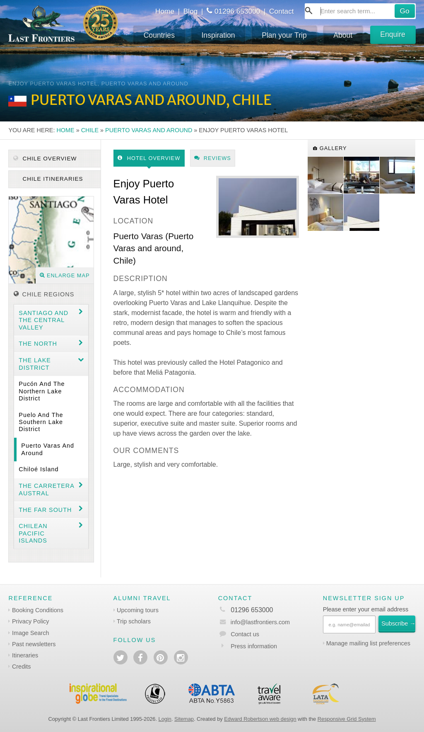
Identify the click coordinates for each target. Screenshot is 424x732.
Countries (159, 35)
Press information (254, 646)
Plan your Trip (284, 35)
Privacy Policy (30, 621)
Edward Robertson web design (260, 719)
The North (38, 343)
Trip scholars (134, 621)
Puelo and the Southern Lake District (41, 422)
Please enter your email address (365, 609)
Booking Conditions (37, 610)
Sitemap (184, 719)
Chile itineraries (52, 179)
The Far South (45, 510)
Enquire (392, 34)
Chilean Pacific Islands (33, 533)
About (342, 35)
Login (165, 719)
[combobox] (360, 11)
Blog (190, 11)
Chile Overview (45, 158)
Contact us (245, 634)
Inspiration (218, 35)
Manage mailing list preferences (368, 643)
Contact (281, 11)
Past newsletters (34, 644)
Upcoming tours (138, 610)
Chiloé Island (38, 469)
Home (164, 11)
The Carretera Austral (47, 489)
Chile (90, 130)
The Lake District (35, 364)
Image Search (30, 633)
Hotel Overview (149, 158)
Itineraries (25, 655)
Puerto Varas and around (148, 130)
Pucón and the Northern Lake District (42, 391)
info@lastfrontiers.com (254, 622)
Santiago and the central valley (43, 320)
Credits (21, 666)
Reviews (212, 158)
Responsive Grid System (347, 719)
